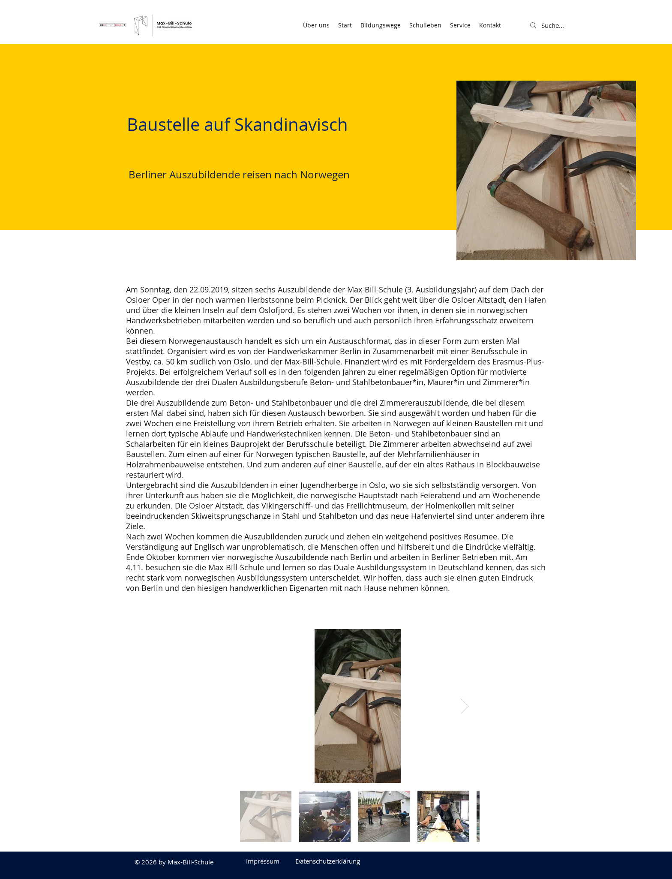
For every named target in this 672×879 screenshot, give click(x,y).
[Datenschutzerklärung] (327, 861)
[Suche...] (562, 25)
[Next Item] (465, 706)
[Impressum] (262, 861)
